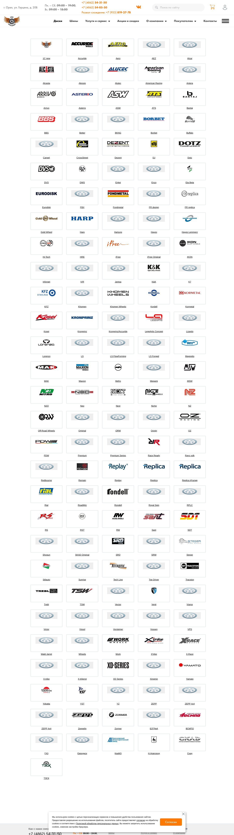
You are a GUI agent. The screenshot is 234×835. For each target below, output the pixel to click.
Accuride (82, 58)
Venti (154, 604)
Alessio (82, 83)
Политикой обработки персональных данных (97, 824)
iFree (118, 257)
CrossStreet (82, 157)
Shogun (46, 555)
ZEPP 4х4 (46, 728)
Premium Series (118, 455)
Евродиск (82, 753)
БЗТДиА (154, 728)
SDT (190, 530)
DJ (154, 157)
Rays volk (190, 455)
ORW (118, 430)
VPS (190, 629)
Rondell (118, 505)
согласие (141, 820)
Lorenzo (46, 356)
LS (82, 356)
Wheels (82, 654)
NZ (189, 406)
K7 (189, 282)
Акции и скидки (128, 21)
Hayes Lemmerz (190, 232)
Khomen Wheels (118, 306)
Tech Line (118, 579)
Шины (73, 21)
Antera (189, 83)
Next (118, 406)
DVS (46, 182)
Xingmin (154, 679)
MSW (189, 381)
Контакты (210, 21)
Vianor (190, 604)
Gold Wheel (46, 232)
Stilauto (46, 579)
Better (82, 133)
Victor (46, 629)
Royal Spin (154, 505)
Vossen (153, 629)
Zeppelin (82, 728)
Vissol (82, 629)
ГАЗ (46, 753)
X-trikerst (82, 679)
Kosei (46, 331)
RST (82, 530)
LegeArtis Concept (154, 331)
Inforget (46, 282)
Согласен (171, 822)
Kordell (153, 306)
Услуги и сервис (96, 21)
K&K (154, 282)
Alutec (118, 83)
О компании (154, 21)
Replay (118, 480)
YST (82, 703)
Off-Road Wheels (46, 430)
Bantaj (190, 108)
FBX (82, 207)
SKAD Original (82, 555)
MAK (46, 381)
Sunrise (82, 579)
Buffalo (189, 133)
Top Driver (154, 579)
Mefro (118, 381)
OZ (189, 430)
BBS (46, 133)
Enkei (118, 182)
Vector (118, 604)
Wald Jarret (46, 654)
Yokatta (46, 703)
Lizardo (189, 331)
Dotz (190, 157)
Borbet (154, 133)
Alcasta (46, 83)
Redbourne (46, 480)
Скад (189, 753)
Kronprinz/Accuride (118, 331)
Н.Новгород (154, 753)
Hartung (118, 232)
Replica (154, 480)
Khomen (82, 306)
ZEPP (154, 703)
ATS (154, 108)
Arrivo (46, 108)
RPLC (190, 505)
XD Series (118, 679)
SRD (118, 555)
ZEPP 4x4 (190, 703)
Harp (82, 232)
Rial (46, 505)
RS (46, 530)
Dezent (118, 157)
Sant (154, 530)
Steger (189, 555)
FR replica (190, 207)
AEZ (154, 58)
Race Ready (154, 455)
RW (118, 530)
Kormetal (189, 306)
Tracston (190, 579)
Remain (82, 480)
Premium (82, 455)
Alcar (189, 58)
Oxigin (154, 430)
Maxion (82, 381)
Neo (82, 406)
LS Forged (154, 356)
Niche (154, 406)
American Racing (154, 83)
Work (118, 654)
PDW (46, 455)
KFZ (46, 306)
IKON (189, 257)
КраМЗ (118, 753)
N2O (46, 406)
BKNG (118, 133)
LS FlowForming (118, 356)
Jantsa (118, 282)
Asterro (82, 108)
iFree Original (154, 257)
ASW (118, 108)
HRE (82, 257)
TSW (82, 604)
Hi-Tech (46, 257)
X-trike (46, 679)
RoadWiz (82, 505)
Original (82, 430)
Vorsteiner (118, 629)
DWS (82, 182)
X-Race (189, 654)
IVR (82, 282)
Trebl (46, 604)
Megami (154, 381)
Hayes (154, 232)
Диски (58, 21)
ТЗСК (46, 778)
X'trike (154, 654)
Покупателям (183, 21)
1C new (46, 58)
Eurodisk (46, 207)
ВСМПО (190, 728)
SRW (153, 555)
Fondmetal (118, 207)
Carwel (46, 157)
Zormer (118, 728)
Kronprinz (82, 331)
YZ (118, 703)
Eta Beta (190, 182)
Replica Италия (189, 480)
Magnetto (189, 356)
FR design (154, 207)
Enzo (153, 182)
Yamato (189, 679)
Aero (118, 58)
